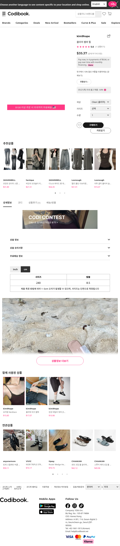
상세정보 (7, 202)
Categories (22, 22)
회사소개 (17, 488)
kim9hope (83, 36)
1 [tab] (55, 193)
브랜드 (19, 487)
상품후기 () (34, 202)
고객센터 (5, 488)
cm (25, 269)
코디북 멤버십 (31, 487)
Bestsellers (70, 22)
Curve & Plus (88, 22)
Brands (6, 22)
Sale (103, 22)
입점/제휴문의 (78, 487)
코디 (20, 202)
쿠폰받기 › (84, 81)
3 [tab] (64, 193)
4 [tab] (67, 474)
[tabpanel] (14, 169)
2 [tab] (60, 193)
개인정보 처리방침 (61, 487)
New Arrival (51, 22)
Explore (115, 22)
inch (15, 269)
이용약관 (45, 487)
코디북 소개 (7, 487)
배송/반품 (51, 202)
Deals (36, 22)
